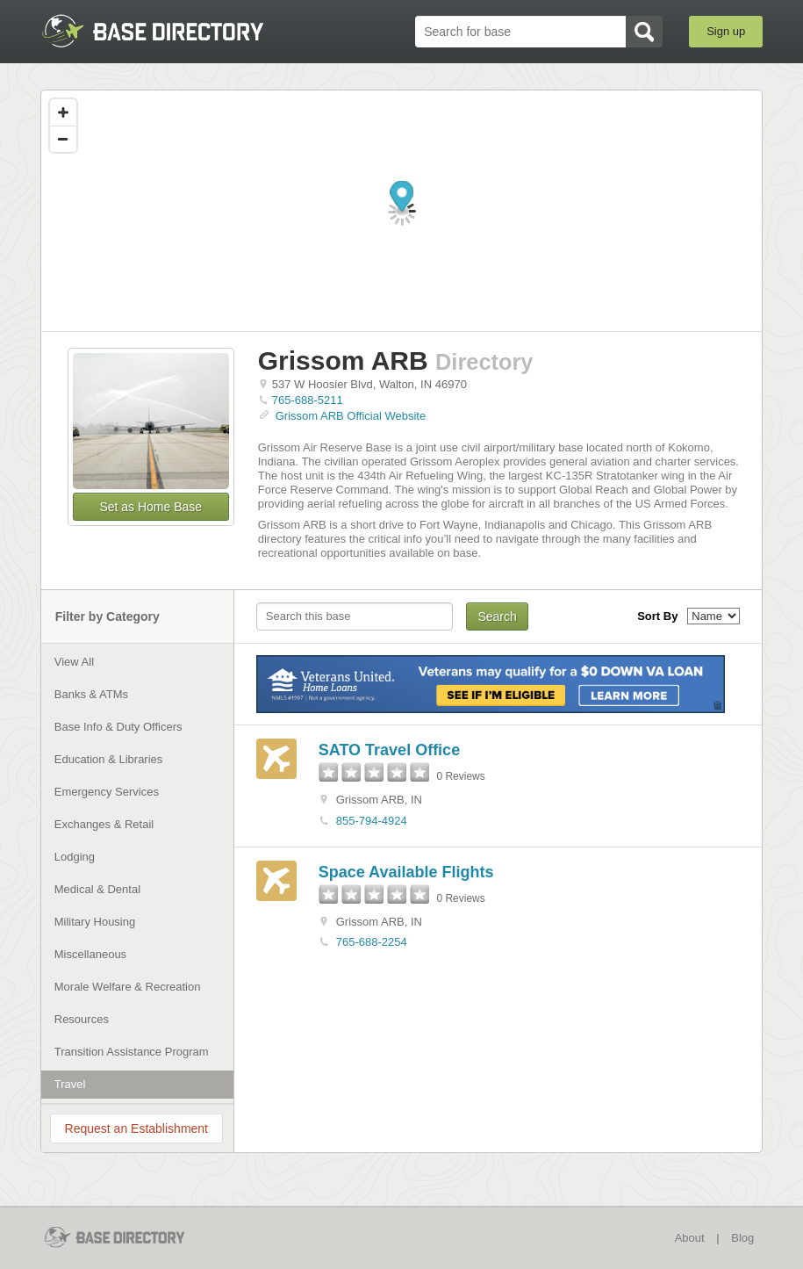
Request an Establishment (136, 1128)
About (690, 1237)
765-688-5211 (307, 400)
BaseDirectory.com (169, 30)
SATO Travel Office (389, 750)
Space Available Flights (406, 872)
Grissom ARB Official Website (351, 415)
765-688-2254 (371, 941)
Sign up (725, 31)
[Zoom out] (63, 139)
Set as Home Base (150, 507)
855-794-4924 (371, 820)
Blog (742, 1237)
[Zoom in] (63, 112)
